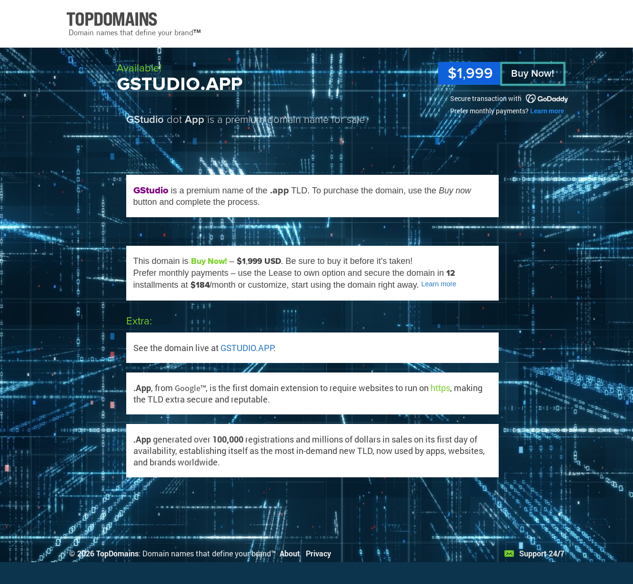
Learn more (547, 110)
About (290, 553)
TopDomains (117, 553)
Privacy (318, 553)
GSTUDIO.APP (247, 347)
